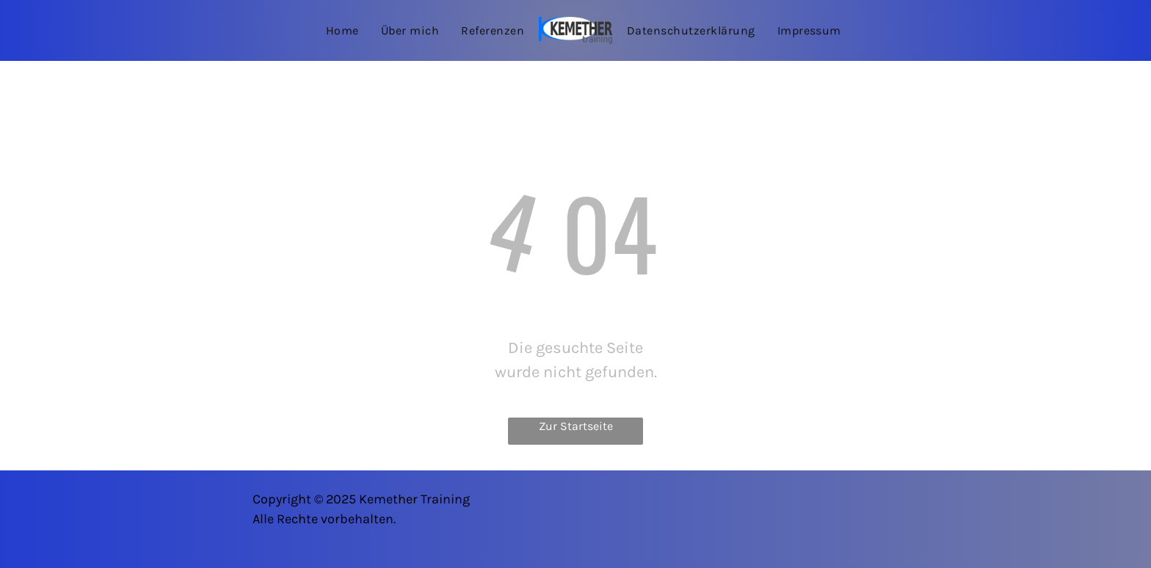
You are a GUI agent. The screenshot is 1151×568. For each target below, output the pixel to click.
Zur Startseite (576, 426)
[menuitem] (342, 30)
